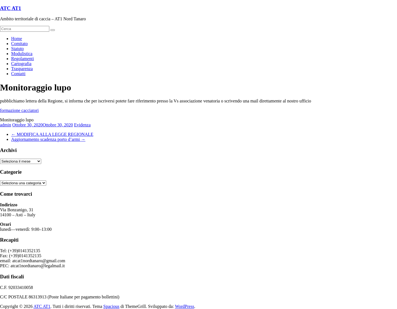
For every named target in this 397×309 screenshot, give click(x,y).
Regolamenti (22, 58)
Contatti (18, 73)
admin (5, 124)
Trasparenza (22, 68)
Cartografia (21, 63)
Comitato (19, 43)
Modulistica (21, 53)
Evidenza (82, 124)
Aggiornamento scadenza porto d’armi (48, 139)
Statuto (17, 48)
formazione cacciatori (19, 110)
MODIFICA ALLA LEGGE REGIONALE (52, 134)
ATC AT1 (10, 8)
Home (16, 38)
